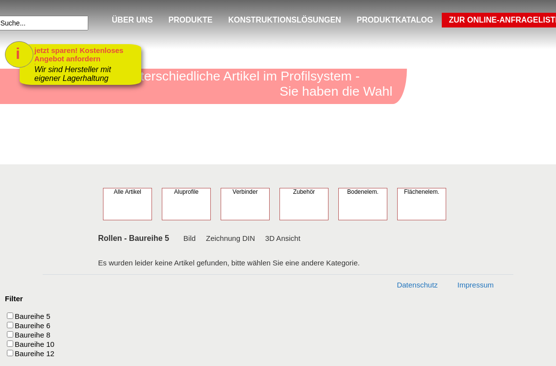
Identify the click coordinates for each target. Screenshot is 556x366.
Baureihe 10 (34, 344)
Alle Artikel (127, 191)
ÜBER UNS (132, 20)
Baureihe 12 (34, 353)
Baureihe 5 (33, 316)
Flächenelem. (421, 191)
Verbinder (244, 191)
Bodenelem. (363, 191)
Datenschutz (417, 285)
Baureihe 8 (33, 335)
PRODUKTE (191, 20)
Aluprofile (186, 191)
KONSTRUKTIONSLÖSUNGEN (284, 20)
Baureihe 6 (33, 325)
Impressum (475, 285)
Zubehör (304, 191)
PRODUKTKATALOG (395, 20)
